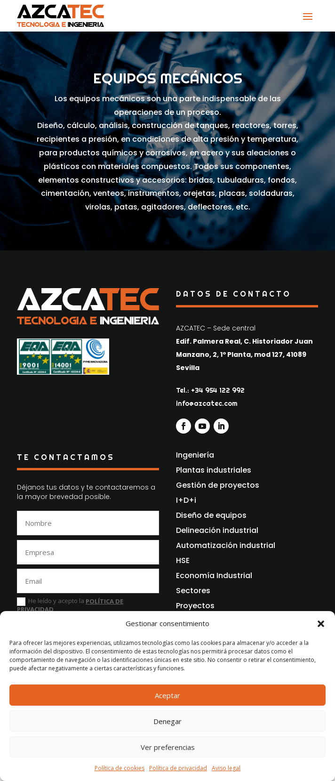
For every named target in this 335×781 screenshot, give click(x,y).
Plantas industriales (213, 470)
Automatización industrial (225, 545)
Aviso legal (226, 768)
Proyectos (195, 605)
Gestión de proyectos (217, 485)
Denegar (167, 721)
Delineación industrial (217, 530)
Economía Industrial (214, 575)
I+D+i (186, 500)
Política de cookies (119, 768)
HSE (183, 560)
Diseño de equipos (211, 515)
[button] (321, 623)
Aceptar (167, 695)
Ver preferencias (168, 747)
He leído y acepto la (70, 605)
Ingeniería (195, 455)
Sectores (193, 590)
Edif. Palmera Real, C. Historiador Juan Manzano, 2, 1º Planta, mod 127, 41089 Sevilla (244, 354)
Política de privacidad (178, 768)
